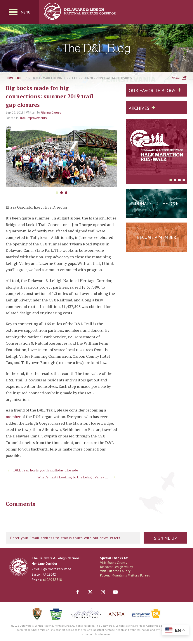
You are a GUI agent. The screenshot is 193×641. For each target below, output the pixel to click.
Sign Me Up (165, 538)
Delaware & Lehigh (18, 567)
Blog (20, 78)
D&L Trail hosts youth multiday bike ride (45, 470)
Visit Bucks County (113, 563)
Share (175, 78)
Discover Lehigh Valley (117, 567)
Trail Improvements (33, 118)
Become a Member (156, 237)
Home (10, 78)
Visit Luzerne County (115, 571)
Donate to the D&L (156, 204)
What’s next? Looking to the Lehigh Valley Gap (73, 477)
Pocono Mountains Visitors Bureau (125, 575)
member (13, 416)
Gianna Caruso (51, 113)
